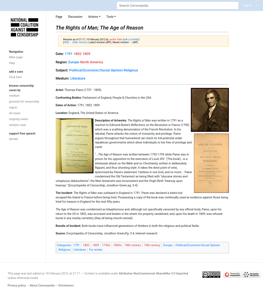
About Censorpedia (42, 285)
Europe (73, 62)
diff (66, 42)
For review (95, 249)
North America (91, 62)
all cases (14, 113)
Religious (131, 70)
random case (17, 125)
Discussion (75, 17)
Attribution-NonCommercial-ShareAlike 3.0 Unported (153, 273)
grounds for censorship (24, 101)
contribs (134, 39)
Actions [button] (93, 17)
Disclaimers (66, 285)
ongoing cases (18, 119)
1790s (106, 245)
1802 (78, 54)
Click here (15, 77)
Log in (247, 5)
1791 (69, 54)
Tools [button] (109, 17)
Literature (77, 78)
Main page (16, 57)
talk (126, 39)
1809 (86, 54)
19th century (152, 245)
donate (13, 139)
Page (59, 17)
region (13, 107)
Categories (64, 245)
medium (14, 95)
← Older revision (78, 42)
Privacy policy (17, 285)
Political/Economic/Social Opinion (96, 70)
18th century (133, 245)
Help (12, 63)
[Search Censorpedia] (178, 5)
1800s (117, 245)
